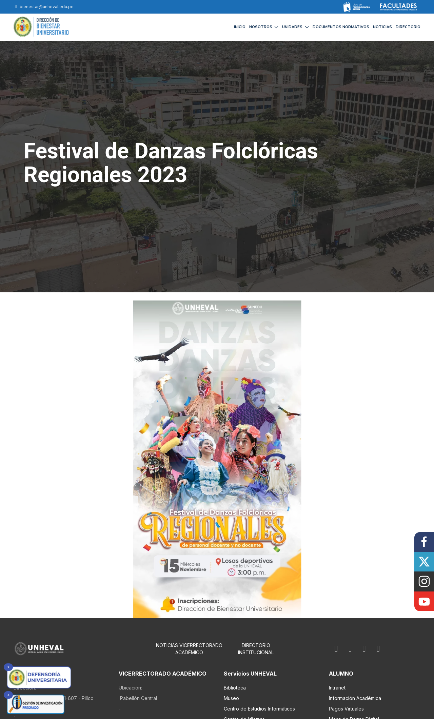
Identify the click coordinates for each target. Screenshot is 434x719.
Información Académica (355, 698)
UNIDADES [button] (295, 27)
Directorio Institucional (256, 648)
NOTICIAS (382, 27)
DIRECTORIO (408, 27)
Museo (231, 698)
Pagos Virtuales (346, 709)
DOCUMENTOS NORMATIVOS (341, 27)
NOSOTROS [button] (264, 27)
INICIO (239, 27)
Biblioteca (235, 688)
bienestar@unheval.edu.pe (44, 6)
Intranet (337, 688)
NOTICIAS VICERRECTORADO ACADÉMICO (189, 648)
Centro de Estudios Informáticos (259, 709)
